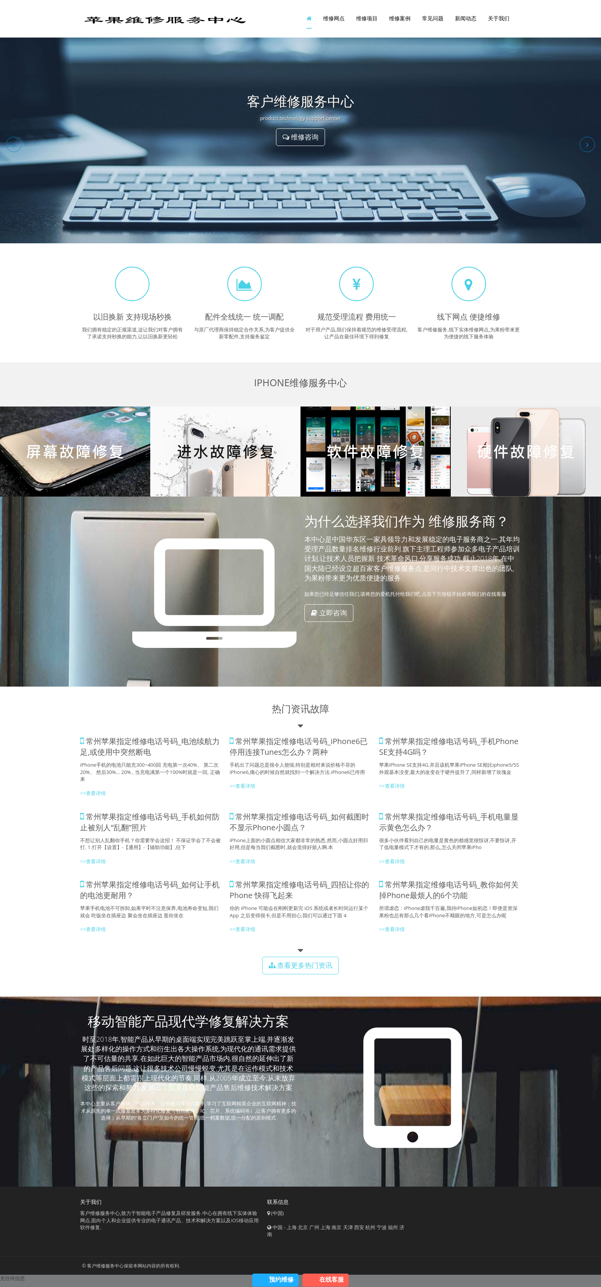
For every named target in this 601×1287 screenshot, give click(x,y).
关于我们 (498, 21)
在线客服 (331, 1279)
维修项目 (367, 21)
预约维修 (281, 1279)
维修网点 (334, 21)
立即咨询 (329, 618)
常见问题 (432, 21)
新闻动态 (465, 21)
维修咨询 (300, 142)
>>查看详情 (392, 791)
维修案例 (400, 21)
